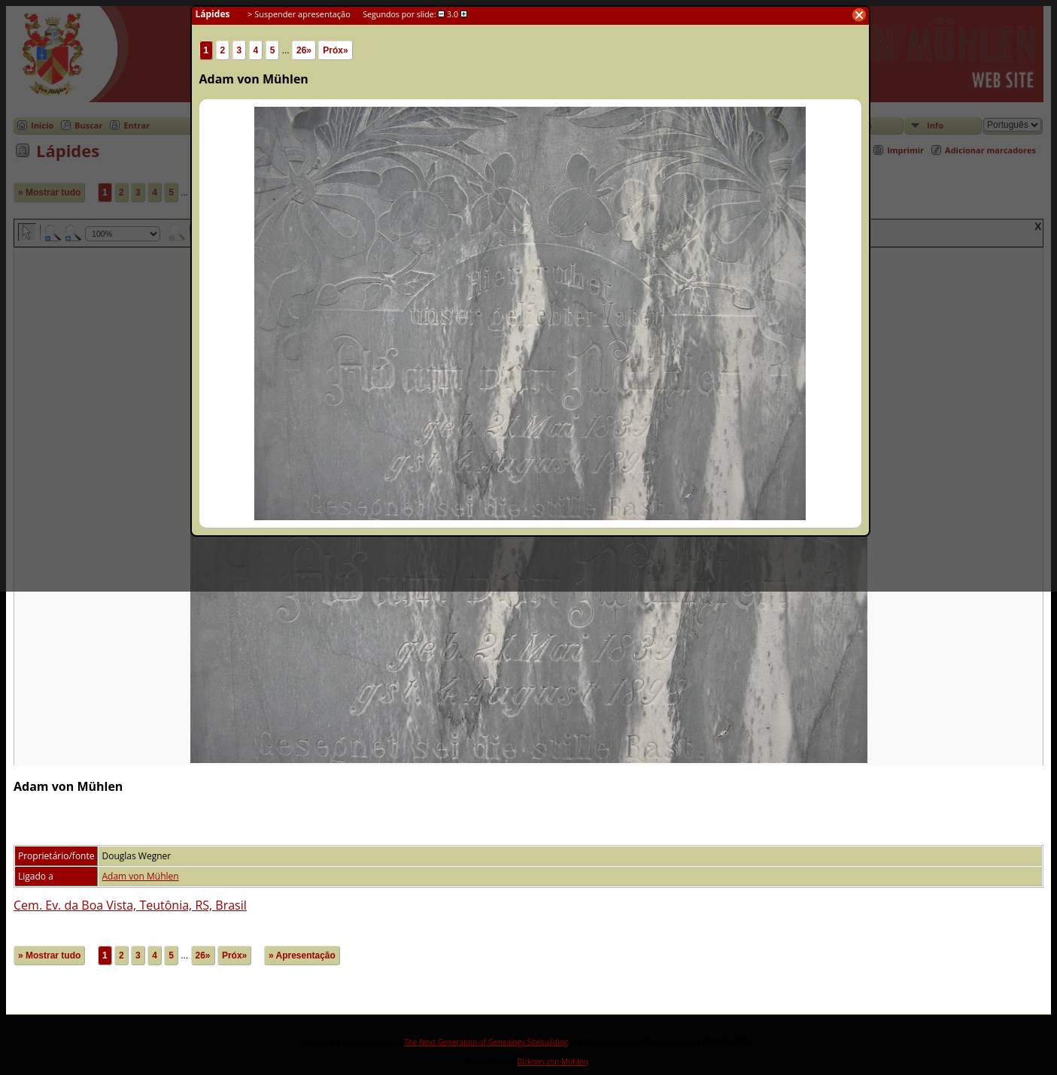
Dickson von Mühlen (552, 1061)
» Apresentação (302, 955)
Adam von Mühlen (140, 876)
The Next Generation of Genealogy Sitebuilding (486, 1042)
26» (203, 955)
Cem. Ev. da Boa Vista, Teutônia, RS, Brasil (130, 905)
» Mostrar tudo (49, 955)
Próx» (234, 955)
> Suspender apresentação (299, 14)
